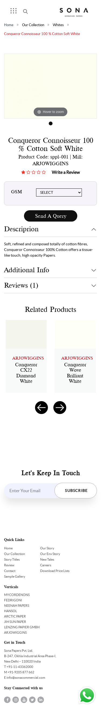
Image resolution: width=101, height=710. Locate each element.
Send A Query (50, 216)
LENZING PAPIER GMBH (22, 627)
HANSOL (10, 611)
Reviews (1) (21, 285)
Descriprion (21, 229)
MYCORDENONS (17, 595)
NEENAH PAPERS (16, 605)
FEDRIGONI (13, 600)
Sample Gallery (14, 576)
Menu (15, 12)
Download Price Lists (54, 571)
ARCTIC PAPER (15, 616)
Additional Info (26, 270)
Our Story (47, 548)
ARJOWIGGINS (15, 632)
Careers (45, 565)
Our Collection (33, 25)
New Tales (47, 559)
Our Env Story (50, 554)
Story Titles (12, 559)
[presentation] (41, 407)
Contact (9, 571)
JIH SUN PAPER (15, 621)
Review (9, 565)
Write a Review (66, 172)
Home (8, 25)
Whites (58, 25)
